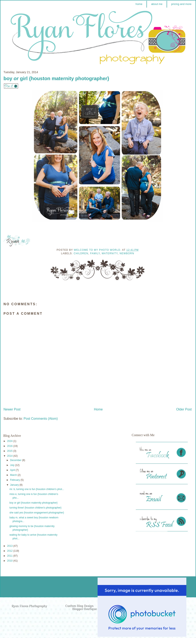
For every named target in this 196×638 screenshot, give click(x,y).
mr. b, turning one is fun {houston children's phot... (36, 489)
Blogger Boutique (84, 609)
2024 (10, 441)
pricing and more (181, 4)
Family (95, 253)
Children (81, 253)
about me (156, 4)
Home (98, 409)
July (12, 465)
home (139, 4)
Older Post (184, 409)
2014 (10, 455)
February (15, 479)
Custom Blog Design (79, 606)
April (13, 470)
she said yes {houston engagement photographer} (36, 512)
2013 (10, 545)
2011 (10, 555)
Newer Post (12, 409)
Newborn (127, 253)
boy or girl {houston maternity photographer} (33, 502)
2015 (10, 451)
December (16, 460)
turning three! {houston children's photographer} (35, 507)
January (15, 484)
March (14, 475)
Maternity (110, 253)
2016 (10, 446)
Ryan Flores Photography (29, 606)
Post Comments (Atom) (41, 418)
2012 (10, 550)
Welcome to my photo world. (98, 249)
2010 (10, 560)
